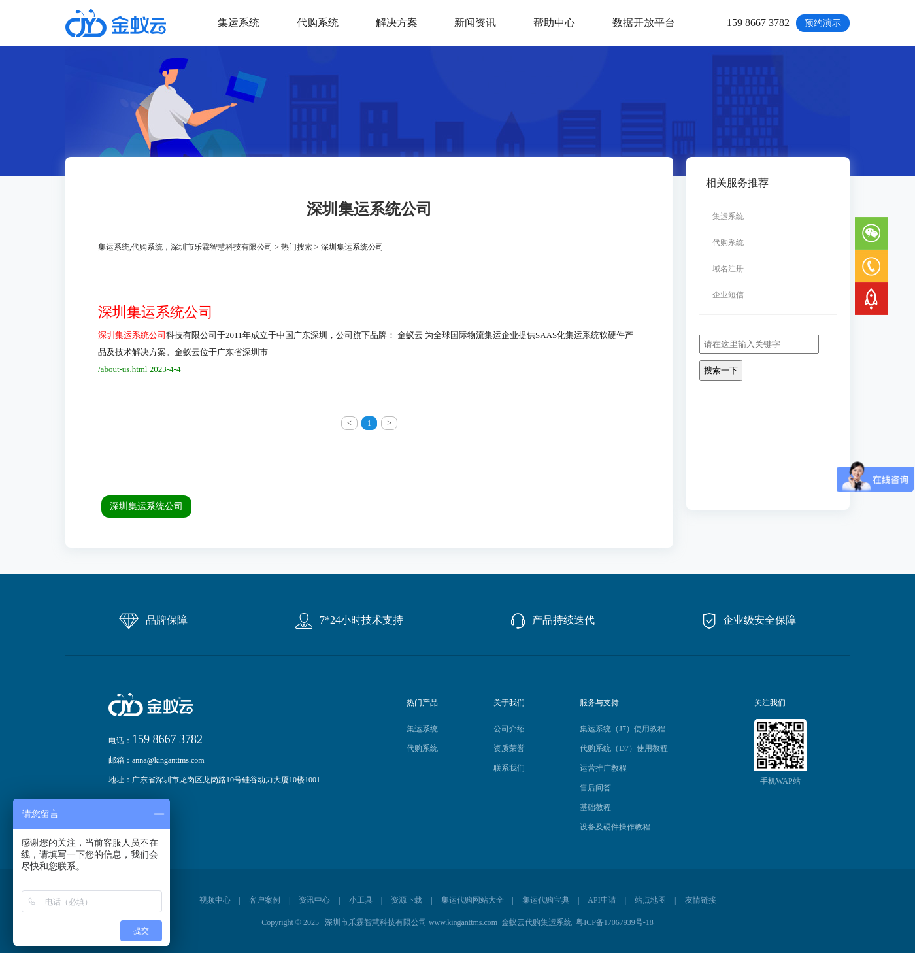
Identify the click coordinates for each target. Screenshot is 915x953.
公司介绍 (509, 728)
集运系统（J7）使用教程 (622, 728)
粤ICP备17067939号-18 (615, 922)
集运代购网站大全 (472, 900)
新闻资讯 (475, 22)
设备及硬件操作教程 (615, 826)
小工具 (361, 900)
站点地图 (650, 900)
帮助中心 (554, 22)
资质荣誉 (509, 748)
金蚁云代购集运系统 (536, 922)
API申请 (602, 900)
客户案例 (264, 900)
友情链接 (700, 900)
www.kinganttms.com (463, 922)
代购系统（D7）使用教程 (624, 748)
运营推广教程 (603, 768)
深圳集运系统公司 (146, 506)
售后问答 (595, 787)
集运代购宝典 (545, 900)
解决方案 (397, 22)
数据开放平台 (643, 22)
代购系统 (318, 22)
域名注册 (728, 268)
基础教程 (595, 807)
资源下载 (406, 900)
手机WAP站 (780, 781)
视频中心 (215, 900)
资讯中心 (314, 900)
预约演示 (823, 23)
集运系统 (238, 22)
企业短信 (728, 294)
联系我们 (509, 768)
